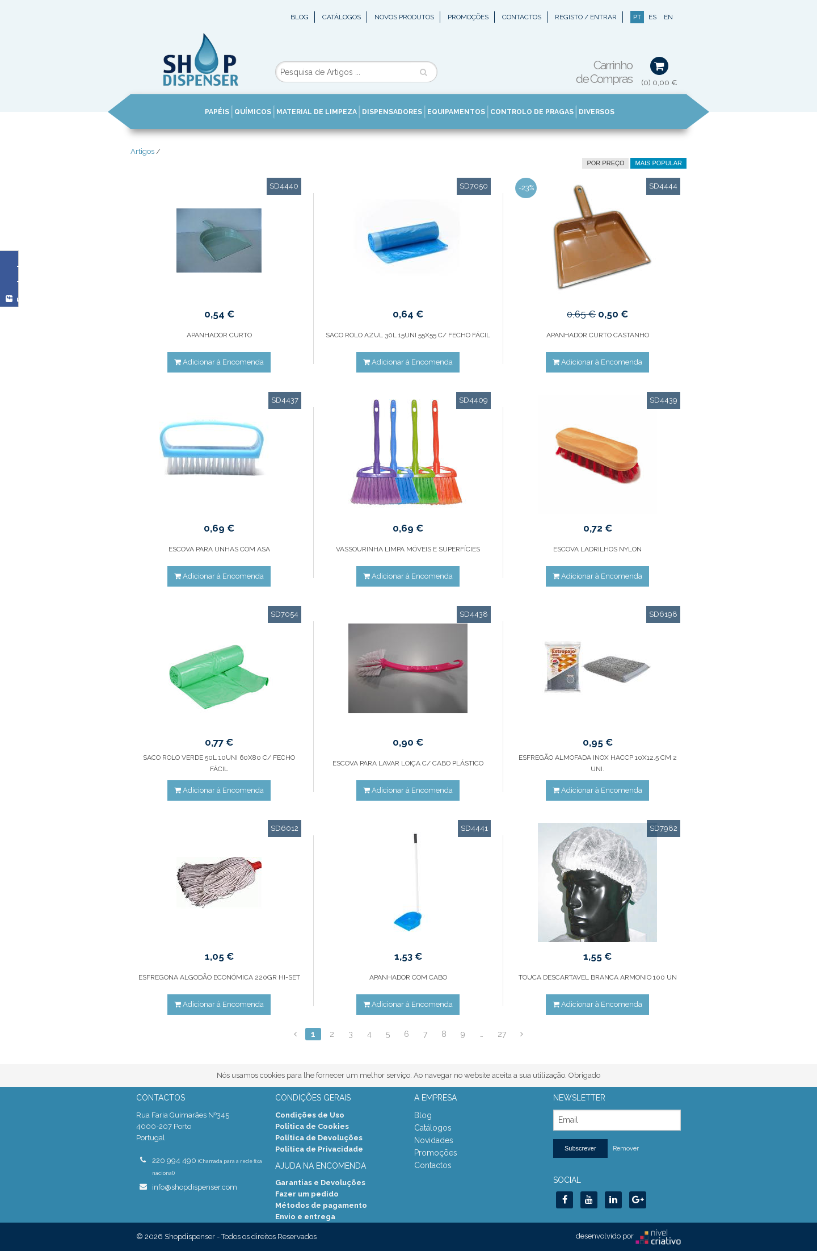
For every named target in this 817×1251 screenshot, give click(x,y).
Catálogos (341, 17)
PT (637, 17)
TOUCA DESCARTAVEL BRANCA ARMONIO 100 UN (598, 977)
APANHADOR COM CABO (408, 977)
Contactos (521, 17)
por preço (605, 163)
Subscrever (580, 1148)
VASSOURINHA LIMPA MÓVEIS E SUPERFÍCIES (408, 549)
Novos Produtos (404, 17)
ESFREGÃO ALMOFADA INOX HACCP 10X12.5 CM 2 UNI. (598, 763)
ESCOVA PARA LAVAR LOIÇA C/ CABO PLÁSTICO (407, 763)
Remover (626, 1148)
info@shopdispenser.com (194, 1187)
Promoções (468, 17)
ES (652, 17)
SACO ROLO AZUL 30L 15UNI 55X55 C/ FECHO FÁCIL (408, 335)
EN (668, 17)
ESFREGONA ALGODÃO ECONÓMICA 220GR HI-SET (219, 977)
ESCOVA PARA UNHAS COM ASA (219, 549)
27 (502, 1034)
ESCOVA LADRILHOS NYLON (597, 549)
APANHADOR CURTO (219, 335)
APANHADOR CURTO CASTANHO (597, 335)
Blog (299, 17)
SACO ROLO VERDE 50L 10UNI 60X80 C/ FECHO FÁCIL (219, 763)
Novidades (433, 1140)
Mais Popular (658, 163)
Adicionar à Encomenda (219, 362)
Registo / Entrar (586, 17)
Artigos (142, 151)
